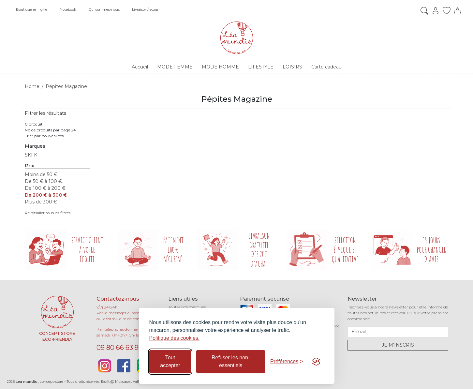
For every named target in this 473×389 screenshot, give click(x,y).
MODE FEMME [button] (175, 67)
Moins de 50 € (41, 174)
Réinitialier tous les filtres (47, 212)
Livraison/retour (145, 9)
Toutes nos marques (187, 307)
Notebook (68, 9)
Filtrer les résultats (45, 113)
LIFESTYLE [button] (260, 67)
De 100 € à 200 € (45, 188)
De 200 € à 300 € (46, 195)
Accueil (140, 67)
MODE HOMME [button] (220, 67)
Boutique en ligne (31, 9)
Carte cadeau (326, 67)
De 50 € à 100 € (43, 181)
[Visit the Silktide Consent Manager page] (316, 361)
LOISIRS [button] (292, 67)
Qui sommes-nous (104, 9)
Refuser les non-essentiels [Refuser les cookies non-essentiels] (231, 361)
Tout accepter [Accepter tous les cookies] (170, 361)
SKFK (31, 155)
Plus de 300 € (41, 202)
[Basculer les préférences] (286, 361)
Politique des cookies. (174, 338)
